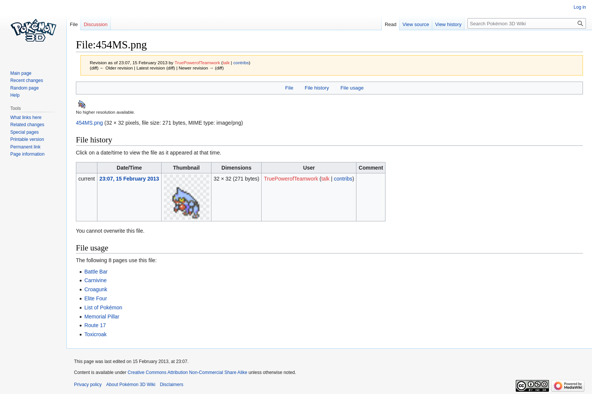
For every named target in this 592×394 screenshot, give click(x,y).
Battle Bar (95, 272)
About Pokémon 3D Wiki (130, 384)
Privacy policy (88, 384)
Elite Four (95, 298)
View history (448, 24)
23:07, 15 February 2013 (129, 179)
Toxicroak (95, 334)
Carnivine (95, 280)
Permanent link (25, 147)
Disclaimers (171, 384)
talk (226, 62)
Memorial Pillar (101, 317)
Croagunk (95, 289)
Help (15, 95)
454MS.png (89, 123)
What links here (26, 117)
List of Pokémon (103, 307)
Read (390, 24)
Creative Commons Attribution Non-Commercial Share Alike (187, 372)
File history (317, 88)
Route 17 (95, 325)
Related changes (27, 124)
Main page (20, 73)
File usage (352, 88)
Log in (580, 7)
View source (415, 24)
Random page (24, 88)
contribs (241, 62)
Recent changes (26, 80)
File (289, 88)
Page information (27, 154)
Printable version (27, 139)
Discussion (96, 24)
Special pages (24, 132)
